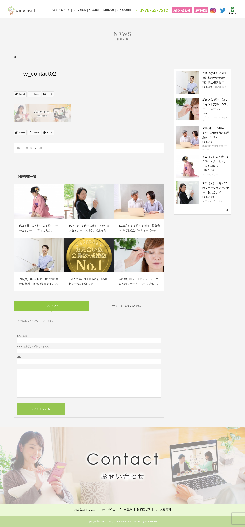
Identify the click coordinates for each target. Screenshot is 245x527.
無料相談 (201, 10)
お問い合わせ (181, 10)
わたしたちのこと (60, 10)
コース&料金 (79, 10)
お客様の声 (108, 10)
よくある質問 (124, 10)
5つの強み (94, 10)
